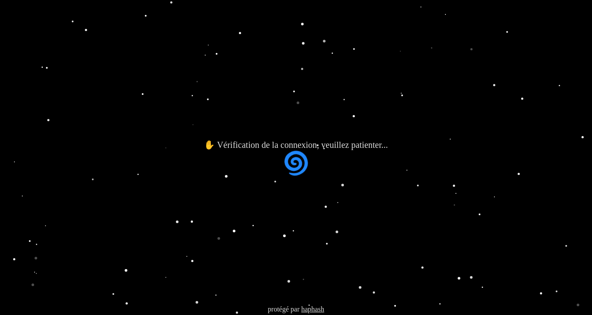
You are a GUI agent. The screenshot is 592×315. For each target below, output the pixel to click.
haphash (312, 309)
